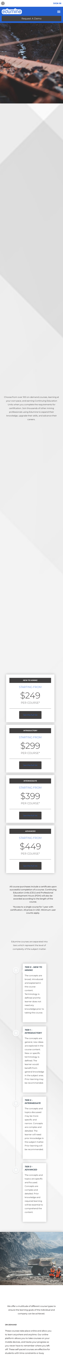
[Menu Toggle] (58, 11)
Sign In (57, 3)
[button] (3, 3)
